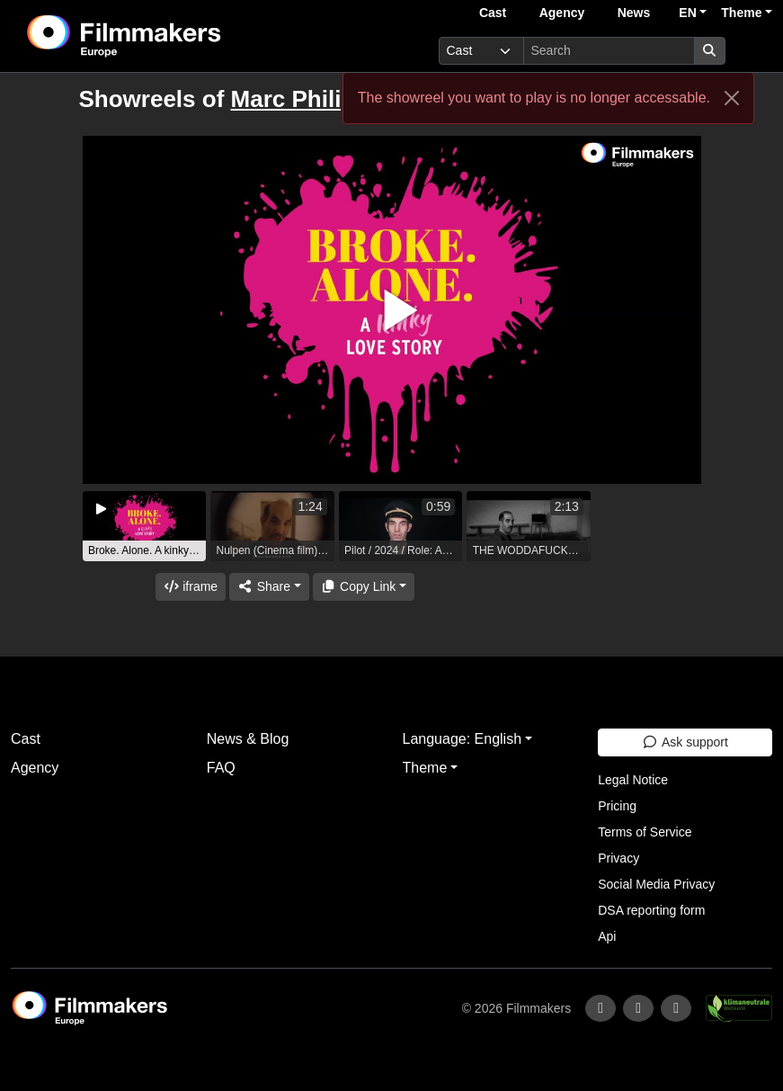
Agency (562, 12)
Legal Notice (633, 780)
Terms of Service (644, 832)
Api (607, 936)
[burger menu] (752, 51)
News (634, 12)
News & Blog (248, 739)
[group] (145, 526)
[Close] (731, 98)
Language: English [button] (462, 739)
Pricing (617, 806)
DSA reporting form (651, 910)
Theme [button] (741, 12)
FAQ (221, 767)
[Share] (268, 587)
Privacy (618, 858)
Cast (492, 12)
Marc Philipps (307, 98)
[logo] (168, 36)
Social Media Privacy (656, 884)
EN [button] (687, 12)
